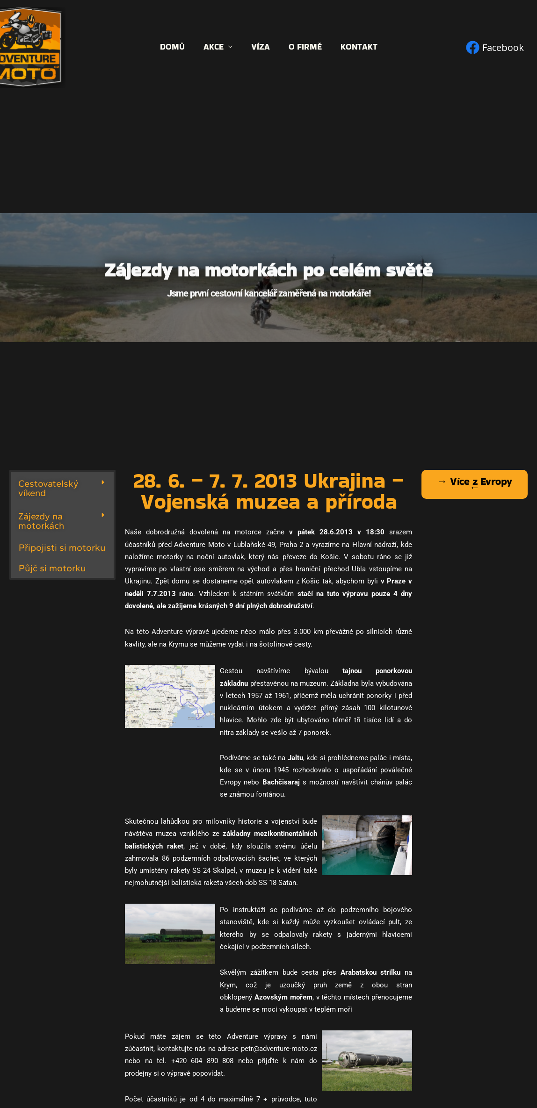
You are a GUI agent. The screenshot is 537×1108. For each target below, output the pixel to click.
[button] (62, 488)
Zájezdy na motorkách (41, 521)
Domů (176, 47)
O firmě (303, 47)
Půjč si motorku (53, 568)
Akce (215, 47)
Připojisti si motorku (63, 547)
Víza (260, 47)
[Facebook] (495, 47)
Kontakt (355, 47)
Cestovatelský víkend (48, 488)
